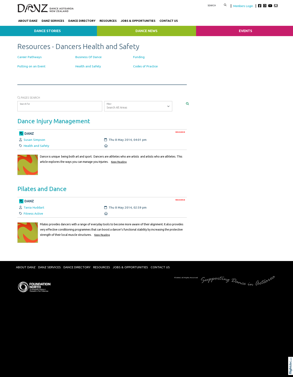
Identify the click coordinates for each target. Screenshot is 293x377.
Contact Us (169, 20)
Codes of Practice (145, 66)
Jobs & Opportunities (138, 20)
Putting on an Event (31, 66)
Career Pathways (29, 57)
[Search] (187, 103)
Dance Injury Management (53, 120)
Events (245, 31)
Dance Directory (82, 20)
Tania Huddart (34, 207)
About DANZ (28, 20)
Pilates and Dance (42, 188)
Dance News (146, 31)
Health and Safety (88, 66)
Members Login (243, 6)
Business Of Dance (88, 57)
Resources (108, 20)
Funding (139, 57)
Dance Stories (47, 31)
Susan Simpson (34, 139)
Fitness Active (33, 213)
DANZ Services (53, 20)
